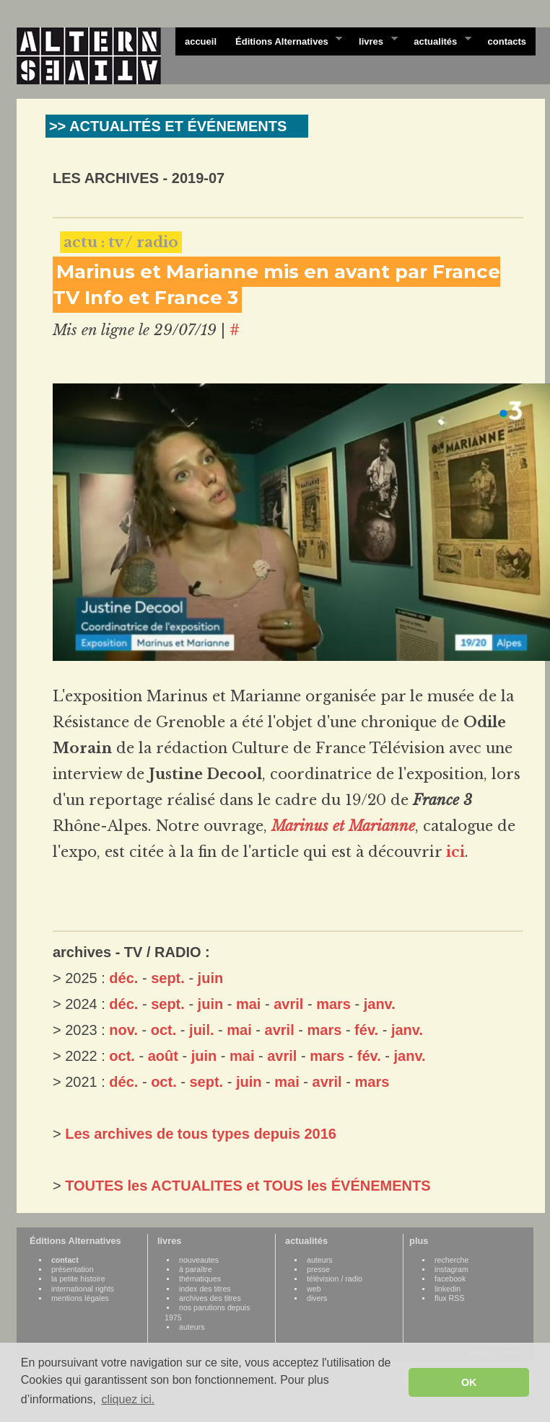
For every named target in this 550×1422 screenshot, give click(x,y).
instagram (451, 1269)
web (314, 1288)
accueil (201, 41)
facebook (450, 1278)
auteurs (192, 1327)
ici (455, 852)
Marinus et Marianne (343, 826)
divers (317, 1298)
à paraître (195, 1269)
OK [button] (469, 1382)
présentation (72, 1269)
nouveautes (199, 1260)
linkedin (447, 1288)
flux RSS (449, 1298)
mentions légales (80, 1298)
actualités (437, 40)
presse (318, 1269)
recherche (451, 1260)
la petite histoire (78, 1278)
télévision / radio (334, 1278)
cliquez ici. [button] (127, 1399)
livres (373, 40)
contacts (507, 41)
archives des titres (210, 1298)
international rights (82, 1288)
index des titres (205, 1288)
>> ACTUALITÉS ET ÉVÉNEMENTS (168, 126)
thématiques (200, 1278)
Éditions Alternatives (284, 40)
